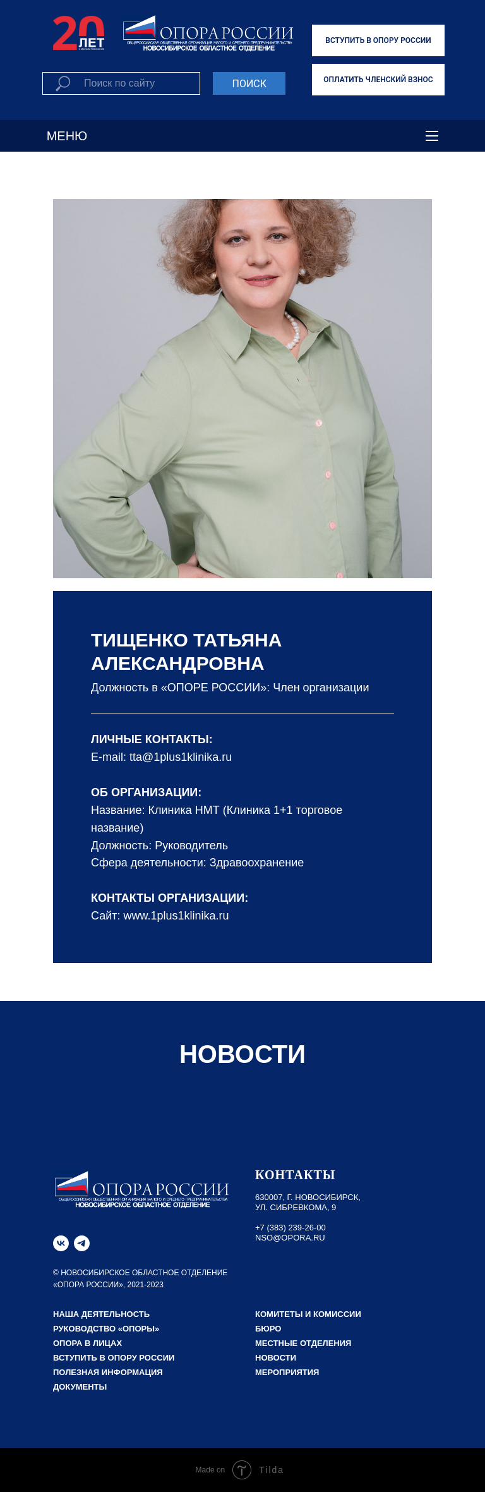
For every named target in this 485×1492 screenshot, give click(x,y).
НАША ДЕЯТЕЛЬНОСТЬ (101, 1314)
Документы (80, 1387)
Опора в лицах (87, 1343)
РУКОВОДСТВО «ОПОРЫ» (106, 1328)
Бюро (268, 1328)
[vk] (61, 1243)
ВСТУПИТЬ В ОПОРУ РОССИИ (378, 40)
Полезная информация (108, 1372)
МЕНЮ (67, 136)
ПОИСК (249, 84)
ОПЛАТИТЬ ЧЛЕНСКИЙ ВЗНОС (378, 79)
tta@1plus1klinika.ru (180, 757)
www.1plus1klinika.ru (176, 915)
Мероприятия (287, 1372)
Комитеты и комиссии (308, 1314)
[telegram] (82, 1243)
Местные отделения (303, 1343)
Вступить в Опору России (113, 1357)
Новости (275, 1357)
